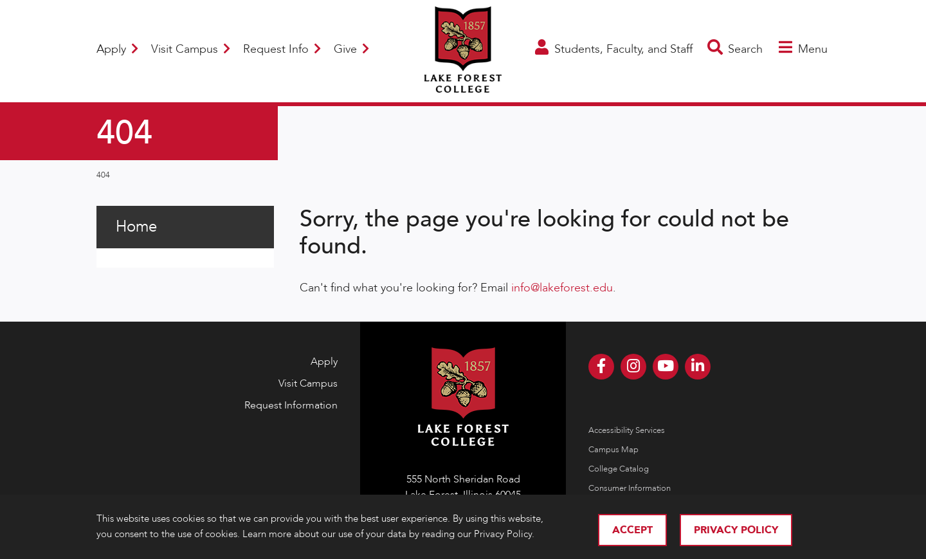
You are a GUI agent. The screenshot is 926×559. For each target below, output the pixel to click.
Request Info (282, 49)
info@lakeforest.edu (562, 288)
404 (103, 175)
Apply (117, 49)
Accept (632, 530)
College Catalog (618, 469)
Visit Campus (190, 49)
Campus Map (613, 449)
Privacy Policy (736, 530)
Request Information (291, 405)
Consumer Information (629, 488)
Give (351, 49)
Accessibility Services (626, 430)
